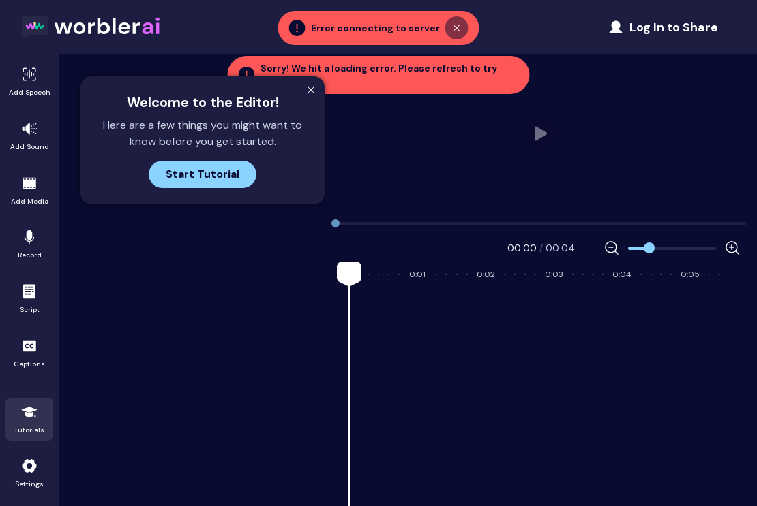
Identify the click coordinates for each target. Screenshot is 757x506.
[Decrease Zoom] (611, 248)
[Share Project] (663, 27)
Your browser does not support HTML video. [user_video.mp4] (541, 133)
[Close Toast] (457, 26)
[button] (379, 75)
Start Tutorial (202, 174)
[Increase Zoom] (732, 248)
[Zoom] (672, 248)
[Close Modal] (311, 90)
